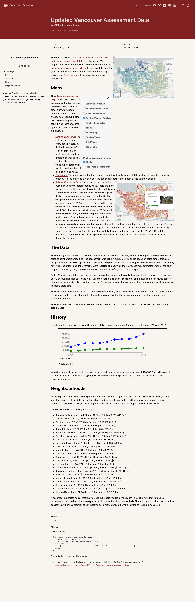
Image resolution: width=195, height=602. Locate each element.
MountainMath (19, 102)
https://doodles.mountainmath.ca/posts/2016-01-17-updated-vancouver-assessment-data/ (91, 565)
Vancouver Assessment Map (69, 68)
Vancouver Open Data (83, 57)
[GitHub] (19, 65)
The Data (9, 78)
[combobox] (188, 5)
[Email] (28, 65)
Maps (7, 75)
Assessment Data (71, 30)
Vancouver (56, 30)
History (8, 82)
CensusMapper (71, 75)
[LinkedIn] (25, 65)
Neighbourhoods (12, 85)
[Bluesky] (22, 65)
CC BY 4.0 (55, 521)
